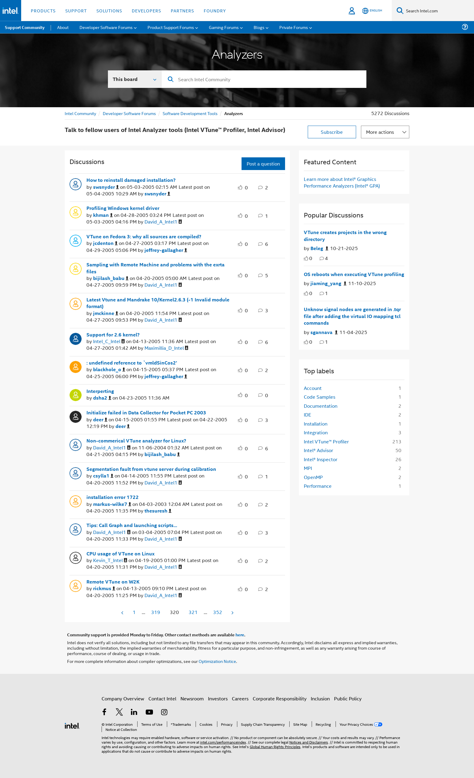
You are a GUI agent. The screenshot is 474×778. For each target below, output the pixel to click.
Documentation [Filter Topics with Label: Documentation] (320, 405)
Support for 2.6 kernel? (113, 334)
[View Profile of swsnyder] (106, 187)
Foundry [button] (215, 10)
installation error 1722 (112, 497)
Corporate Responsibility (280, 698)
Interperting (100, 391)
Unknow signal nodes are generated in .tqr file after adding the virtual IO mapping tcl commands (352, 316)
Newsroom (192, 698)
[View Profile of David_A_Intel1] (163, 222)
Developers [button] (146, 10)
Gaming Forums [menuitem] (224, 27)
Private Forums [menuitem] (293, 27)
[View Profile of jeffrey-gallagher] (165, 250)
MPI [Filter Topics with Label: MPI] (308, 468)
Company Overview (123, 698)
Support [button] (76, 10)
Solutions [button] (109, 10)
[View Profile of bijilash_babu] (110, 278)
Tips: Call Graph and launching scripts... (131, 525)
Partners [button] (182, 10)
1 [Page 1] (134, 612)
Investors (218, 698)
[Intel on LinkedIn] (134, 712)
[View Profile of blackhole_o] (109, 369)
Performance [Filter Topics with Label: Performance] (318, 485)
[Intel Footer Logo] (72, 725)
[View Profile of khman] (103, 215)
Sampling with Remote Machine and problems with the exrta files (155, 268)
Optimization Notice (217, 661)
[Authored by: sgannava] (324, 332)
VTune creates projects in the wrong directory (345, 236)
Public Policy (348, 698)
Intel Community (80, 113)
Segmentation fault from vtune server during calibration (151, 469)
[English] (372, 10)
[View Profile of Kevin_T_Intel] (110, 560)
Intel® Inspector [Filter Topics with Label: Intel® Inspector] (320, 459)
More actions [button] (380, 131)
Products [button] (43, 10)
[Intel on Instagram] (164, 712)
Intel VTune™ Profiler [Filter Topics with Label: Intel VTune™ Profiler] (326, 441)
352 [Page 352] (217, 612)
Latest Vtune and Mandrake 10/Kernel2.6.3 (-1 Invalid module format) (157, 303)
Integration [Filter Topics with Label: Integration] (316, 432)
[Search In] (135, 79)
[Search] (400, 10)
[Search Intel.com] (439, 10)
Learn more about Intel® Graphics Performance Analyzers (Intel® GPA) (342, 182)
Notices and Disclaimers (308, 742)
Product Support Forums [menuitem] (171, 27)
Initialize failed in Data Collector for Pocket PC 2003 (146, 412)
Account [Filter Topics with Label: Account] (313, 387)
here (239, 634)
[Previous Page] (123, 612)
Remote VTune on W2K (113, 581)
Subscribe (332, 131)
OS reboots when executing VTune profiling (354, 274)
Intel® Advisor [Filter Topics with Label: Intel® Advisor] (318, 450)
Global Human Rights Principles (275, 746)
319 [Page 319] (155, 612)
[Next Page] (232, 612)
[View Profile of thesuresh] (157, 511)
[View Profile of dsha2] (102, 398)
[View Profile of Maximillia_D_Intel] (166, 348)
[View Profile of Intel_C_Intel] (109, 341)
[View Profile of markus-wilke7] (112, 504)
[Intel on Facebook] (104, 712)
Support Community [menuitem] (24, 27)
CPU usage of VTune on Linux (120, 553)
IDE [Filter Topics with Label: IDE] (307, 414)
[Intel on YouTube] (149, 712)
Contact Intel (162, 698)
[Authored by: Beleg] (319, 248)
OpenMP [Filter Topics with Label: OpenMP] (313, 477)
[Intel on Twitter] (119, 712)
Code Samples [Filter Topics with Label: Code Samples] (319, 396)
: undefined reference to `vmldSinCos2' (131, 362)
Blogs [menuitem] (259, 27)
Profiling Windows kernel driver (122, 208)
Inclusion (320, 698)
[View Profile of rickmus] (104, 588)
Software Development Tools (190, 113)
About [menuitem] (63, 27)
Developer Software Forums (129, 113)
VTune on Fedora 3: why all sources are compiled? (143, 236)
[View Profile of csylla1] (103, 476)
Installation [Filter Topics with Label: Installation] (315, 423)
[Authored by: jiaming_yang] (328, 283)
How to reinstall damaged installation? (131, 180)
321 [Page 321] (193, 612)
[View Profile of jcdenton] (105, 243)
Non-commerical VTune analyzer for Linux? (136, 440)
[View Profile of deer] (100, 419)
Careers (240, 698)
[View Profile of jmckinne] (105, 313)
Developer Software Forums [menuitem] (106, 27)
